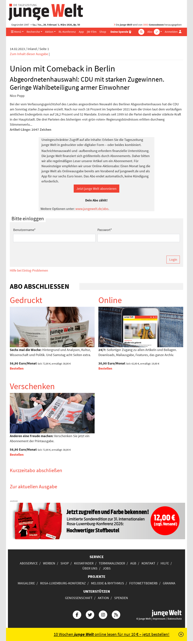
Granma (169, 583)
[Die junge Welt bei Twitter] (90, 614)
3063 (145, 24)
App (81, 31)
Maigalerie (26, 583)
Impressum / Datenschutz (167, 618)
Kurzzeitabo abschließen (36, 470)
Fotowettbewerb (143, 583)
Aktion (49, 31)
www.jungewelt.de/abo (91, 209)
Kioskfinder (83, 563)
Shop (102, 31)
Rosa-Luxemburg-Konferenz (63, 583)
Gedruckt (26, 300)
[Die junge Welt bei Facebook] (77, 614)
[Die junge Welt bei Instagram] (103, 614)
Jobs (107, 568)
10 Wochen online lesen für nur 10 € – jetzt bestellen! (111, 634)
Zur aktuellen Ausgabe (33, 486)
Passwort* (104, 230)
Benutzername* (24, 230)
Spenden (121, 598)
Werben (49, 563)
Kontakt (148, 563)
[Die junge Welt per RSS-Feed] (116, 614)
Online (110, 300)
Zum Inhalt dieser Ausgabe (29, 54)
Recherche (33, 31)
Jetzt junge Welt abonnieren (96, 188)
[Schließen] (181, 634)
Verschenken (32, 386)
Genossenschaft (79, 598)
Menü (16, 31)
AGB (133, 563)
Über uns (89, 568)
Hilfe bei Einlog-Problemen (29, 270)
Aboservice (29, 563)
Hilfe (165, 563)
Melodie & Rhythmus (107, 583)
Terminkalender (112, 563)
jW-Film (91, 31)
